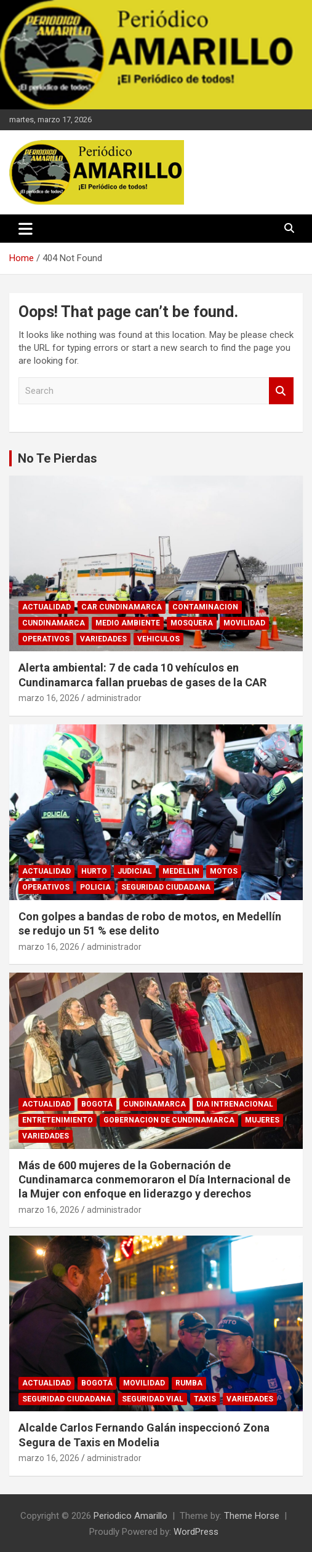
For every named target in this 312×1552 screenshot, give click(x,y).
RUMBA (188, 1383)
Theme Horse (251, 1515)
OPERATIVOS (46, 639)
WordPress (196, 1531)
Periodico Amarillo (130, 1515)
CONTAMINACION (205, 607)
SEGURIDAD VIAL (152, 1399)
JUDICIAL (135, 871)
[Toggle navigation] (25, 228)
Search (281, 391)
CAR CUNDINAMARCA (121, 607)
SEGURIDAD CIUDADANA (165, 887)
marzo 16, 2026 (48, 698)
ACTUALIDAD (46, 607)
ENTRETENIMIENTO (57, 1120)
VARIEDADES (103, 639)
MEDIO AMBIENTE (127, 623)
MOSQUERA (191, 623)
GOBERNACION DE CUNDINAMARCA (168, 1120)
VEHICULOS (158, 639)
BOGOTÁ (97, 1104)
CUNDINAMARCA (53, 623)
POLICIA (95, 887)
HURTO (94, 871)
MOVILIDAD (244, 623)
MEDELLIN (180, 871)
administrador (114, 698)
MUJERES (262, 1120)
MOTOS (224, 871)
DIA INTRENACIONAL (234, 1104)
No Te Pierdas (57, 458)
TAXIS (205, 1399)
